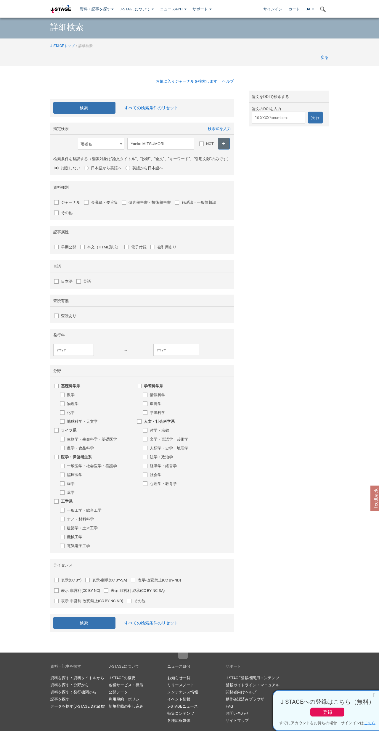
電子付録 (139, 247)
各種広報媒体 (178, 720)
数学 (71, 394)
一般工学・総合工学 (84, 510)
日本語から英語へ (106, 168)
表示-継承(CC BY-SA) (109, 580)
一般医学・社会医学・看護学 (92, 465)
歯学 (71, 483)
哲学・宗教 (159, 430)
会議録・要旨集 (104, 202)
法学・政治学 (161, 457)
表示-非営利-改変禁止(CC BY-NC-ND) (92, 600)
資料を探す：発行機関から (73, 692)
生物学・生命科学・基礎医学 (92, 439)
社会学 (155, 474)
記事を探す (60, 699)
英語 (87, 281)
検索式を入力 (219, 128)
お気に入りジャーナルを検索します (186, 81)
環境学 (155, 403)
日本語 (67, 281)
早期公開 (68, 247)
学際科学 (157, 412)
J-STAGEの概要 (122, 677)
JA (310, 9)
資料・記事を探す (97, 9)
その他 (67, 212)
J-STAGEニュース (182, 706)
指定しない (70, 168)
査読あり (68, 315)
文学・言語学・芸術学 (169, 439)
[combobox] (101, 144)
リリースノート (180, 684)
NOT (210, 143)
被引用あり (166, 247)
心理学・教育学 (163, 483)
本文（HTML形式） (104, 247)
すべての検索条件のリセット (151, 107)
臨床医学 (74, 474)
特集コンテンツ (180, 713)
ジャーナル (70, 202)
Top (183, 656)
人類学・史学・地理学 (169, 448)
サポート (202, 9)
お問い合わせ (237, 713)
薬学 (71, 492)
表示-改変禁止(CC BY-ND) (159, 580)
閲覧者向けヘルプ (241, 692)
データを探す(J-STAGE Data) (77, 706)
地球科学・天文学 (82, 421)
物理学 (72, 403)
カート (294, 9)
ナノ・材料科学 (80, 519)
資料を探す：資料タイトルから (77, 677)
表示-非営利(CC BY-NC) (80, 590)
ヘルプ (228, 81)
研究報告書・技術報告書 (150, 202)
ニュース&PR (173, 9)
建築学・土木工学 (82, 528)
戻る (324, 57)
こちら (369, 722)
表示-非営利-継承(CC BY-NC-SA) (138, 590)
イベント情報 (178, 699)
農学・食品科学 (80, 448)
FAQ (229, 706)
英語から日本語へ (147, 168)
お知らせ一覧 (178, 677)
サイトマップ (237, 720)
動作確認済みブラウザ (245, 699)
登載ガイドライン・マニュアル (253, 684)
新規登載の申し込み (126, 706)
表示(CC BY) (71, 580)
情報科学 (157, 394)
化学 (71, 412)
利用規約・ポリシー (126, 699)
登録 (327, 712)
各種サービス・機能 (126, 684)
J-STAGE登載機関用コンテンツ (252, 677)
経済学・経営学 (163, 465)
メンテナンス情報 (182, 692)
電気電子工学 (78, 545)
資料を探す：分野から (69, 684)
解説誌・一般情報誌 (199, 202)
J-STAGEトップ (62, 45)
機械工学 (74, 536)
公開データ (118, 692)
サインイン (272, 9)
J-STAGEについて (137, 9)
